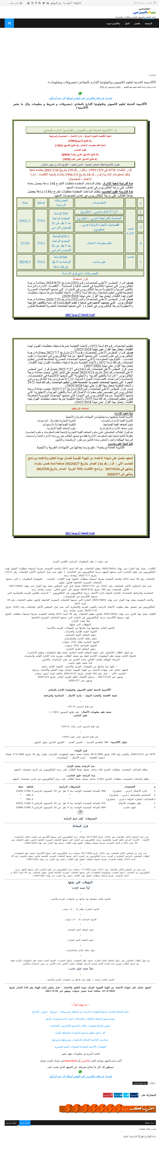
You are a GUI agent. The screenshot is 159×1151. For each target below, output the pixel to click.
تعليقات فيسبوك (61, 1070)
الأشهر (26, 46)
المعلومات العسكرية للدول (38, 213)
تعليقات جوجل (76, 1070)
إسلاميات (45, 204)
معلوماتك (45, 230)
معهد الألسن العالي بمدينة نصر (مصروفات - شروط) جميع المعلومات (18, 84)
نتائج (47, 198)
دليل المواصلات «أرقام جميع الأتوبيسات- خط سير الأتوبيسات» (19, 70)
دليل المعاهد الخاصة (140, 1030)
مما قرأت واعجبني (41, 236)
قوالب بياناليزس (117, 1147)
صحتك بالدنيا (43, 210)
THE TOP (44, 227)
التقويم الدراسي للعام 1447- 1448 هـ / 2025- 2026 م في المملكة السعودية (19, 56)
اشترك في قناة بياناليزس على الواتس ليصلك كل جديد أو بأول (104, 113)
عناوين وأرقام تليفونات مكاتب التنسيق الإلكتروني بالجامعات (104, 973)
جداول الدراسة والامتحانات (38, 201)
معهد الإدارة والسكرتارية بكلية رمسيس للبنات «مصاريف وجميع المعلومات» (18, 127)
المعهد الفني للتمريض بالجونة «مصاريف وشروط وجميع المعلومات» (19, 141)
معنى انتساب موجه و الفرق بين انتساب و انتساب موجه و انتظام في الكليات (17, 113)
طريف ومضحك (42, 224)
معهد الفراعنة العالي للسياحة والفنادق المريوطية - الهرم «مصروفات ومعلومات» (19, 178)
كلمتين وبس (44, 216)
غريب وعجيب (43, 221)
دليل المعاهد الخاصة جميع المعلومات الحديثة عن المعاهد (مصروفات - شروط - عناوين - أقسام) (104, 959)
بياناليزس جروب (115, 27)
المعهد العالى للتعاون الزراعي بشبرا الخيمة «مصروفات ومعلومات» (18, 164)
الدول (128, 27)
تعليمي (139, 27)
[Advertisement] (105, 57)
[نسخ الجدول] (104, 734)
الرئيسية (150, 27)
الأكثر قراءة (41, 46)
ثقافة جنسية (44, 207)
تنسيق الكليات (43, 192)
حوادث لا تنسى (42, 239)
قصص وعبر (44, 218)
